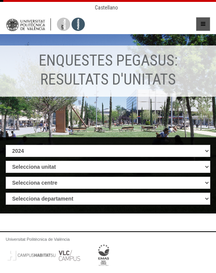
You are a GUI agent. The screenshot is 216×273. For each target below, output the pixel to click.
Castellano (106, 8)
